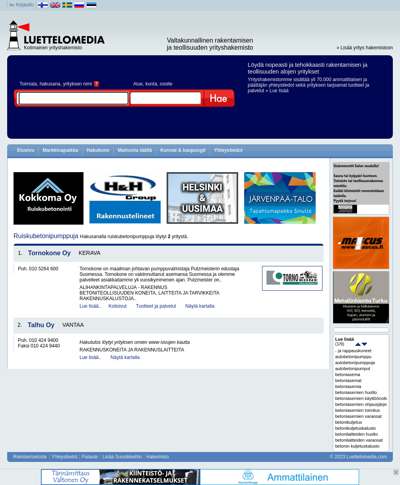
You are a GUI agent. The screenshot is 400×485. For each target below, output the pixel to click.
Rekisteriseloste (30, 457)
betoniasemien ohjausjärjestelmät (361, 404)
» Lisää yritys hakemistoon (365, 47)
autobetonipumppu (353, 356)
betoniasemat (348, 380)
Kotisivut (117, 306)
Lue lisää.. (90, 306)
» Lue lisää (277, 90)
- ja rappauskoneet (353, 350)
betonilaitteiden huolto (356, 434)
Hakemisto (157, 457)
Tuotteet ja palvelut (156, 306)
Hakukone (98, 150)
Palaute (90, 457)
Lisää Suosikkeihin (122, 457)
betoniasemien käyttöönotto (361, 398)
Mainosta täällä (135, 150)
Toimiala (28, 84)
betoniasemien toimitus (357, 410)
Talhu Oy (41, 325)
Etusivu (25, 150)
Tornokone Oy (49, 253)
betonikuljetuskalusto (355, 428)
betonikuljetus (348, 422)
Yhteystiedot (228, 150)
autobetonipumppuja (355, 362)
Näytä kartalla (199, 306)
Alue (138, 84)
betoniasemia (348, 386)
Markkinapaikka (60, 150)
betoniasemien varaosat (358, 416)
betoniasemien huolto (356, 392)
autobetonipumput (352, 368)
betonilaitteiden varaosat (359, 440)
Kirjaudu (24, 5)
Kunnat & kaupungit (183, 150)
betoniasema (347, 374)
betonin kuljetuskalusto (357, 446)
